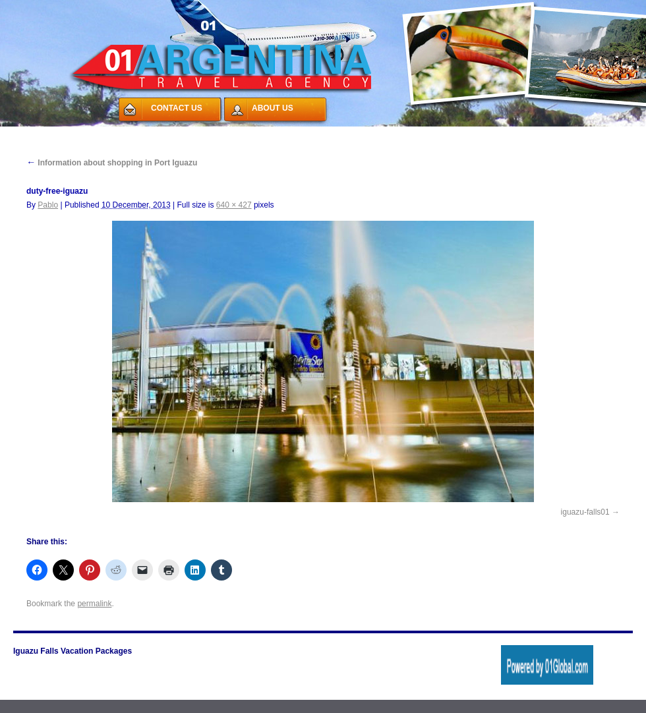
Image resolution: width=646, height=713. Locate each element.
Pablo (48, 205)
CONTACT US (176, 108)
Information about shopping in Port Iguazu (111, 162)
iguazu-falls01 (585, 512)
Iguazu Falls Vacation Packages (72, 651)
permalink (94, 603)
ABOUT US (272, 108)
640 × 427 (234, 205)
